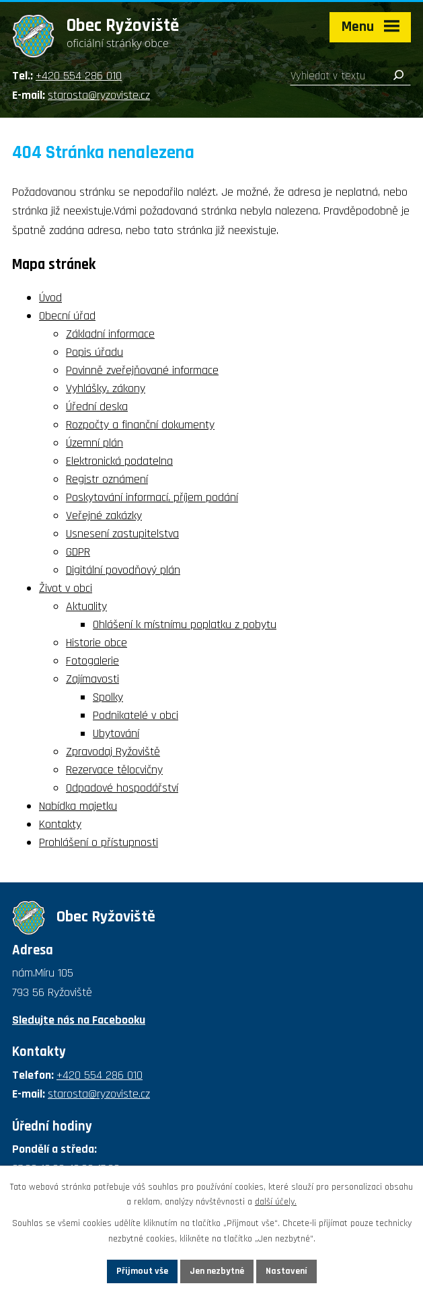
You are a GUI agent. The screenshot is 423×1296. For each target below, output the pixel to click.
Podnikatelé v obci (135, 715)
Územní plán (94, 443)
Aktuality (86, 606)
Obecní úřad (67, 315)
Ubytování (116, 733)
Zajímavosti (92, 679)
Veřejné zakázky (104, 515)
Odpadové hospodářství (122, 788)
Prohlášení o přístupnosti (98, 842)
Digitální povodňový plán (123, 570)
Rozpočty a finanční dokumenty (140, 424)
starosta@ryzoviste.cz (99, 95)
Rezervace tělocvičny (114, 769)
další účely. (276, 1202)
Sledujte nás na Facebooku (78, 1020)
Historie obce (96, 642)
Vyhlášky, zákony (105, 388)
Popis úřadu (94, 352)
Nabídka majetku (78, 806)
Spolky (108, 697)
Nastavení (286, 1271)
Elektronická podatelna (119, 461)
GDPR (78, 552)
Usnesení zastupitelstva (122, 533)
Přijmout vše (142, 1271)
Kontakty (60, 824)
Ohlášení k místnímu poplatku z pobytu (184, 624)
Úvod (50, 297)
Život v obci (65, 588)
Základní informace (110, 334)
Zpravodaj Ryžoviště (113, 751)
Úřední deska (97, 406)
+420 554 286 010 (79, 75)
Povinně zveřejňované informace (142, 370)
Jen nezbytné (217, 1271)
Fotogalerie (92, 661)
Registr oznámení (107, 479)
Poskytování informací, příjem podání (152, 497)
